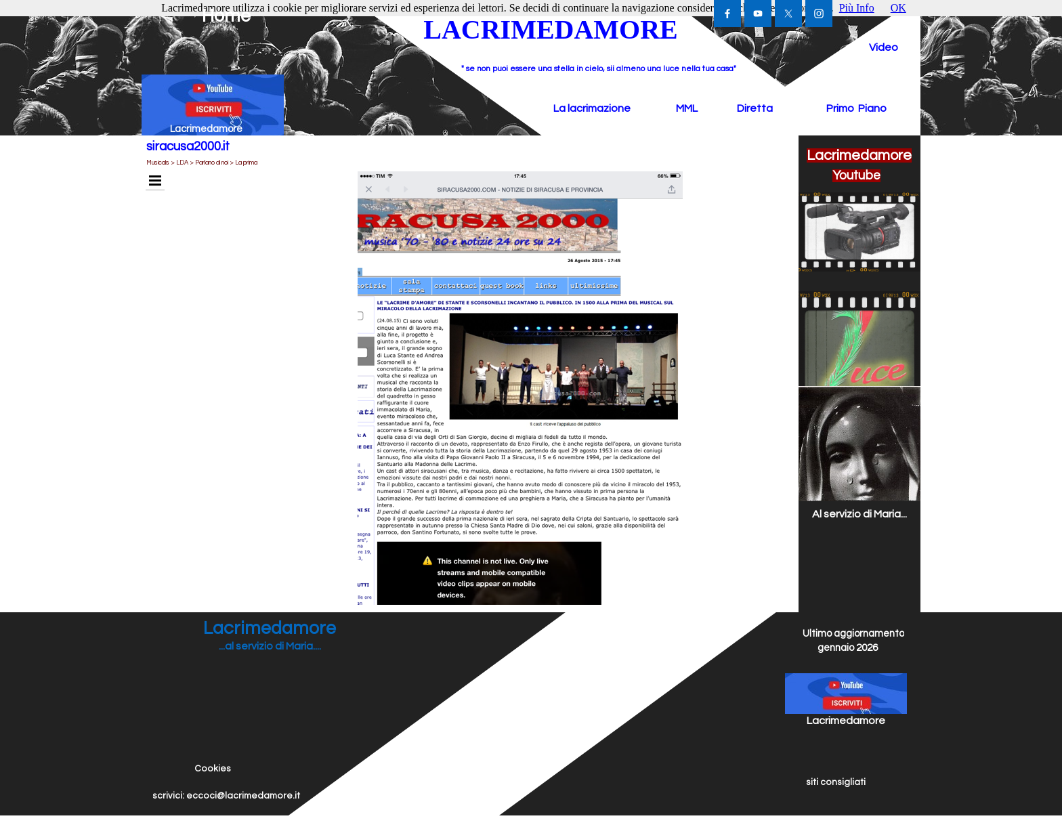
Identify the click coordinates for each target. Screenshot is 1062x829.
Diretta (755, 108)
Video (883, 47)
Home (226, 16)
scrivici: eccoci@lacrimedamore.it (226, 796)
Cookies (212, 768)
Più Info (856, 8)
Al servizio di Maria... (859, 514)
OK (898, 8)
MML (687, 108)
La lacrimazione (592, 108)
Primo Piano (856, 108)
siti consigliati (836, 782)
